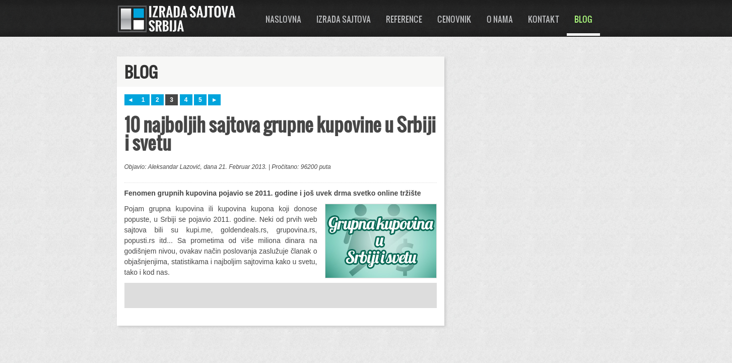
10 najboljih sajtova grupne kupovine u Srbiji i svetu (280, 135)
